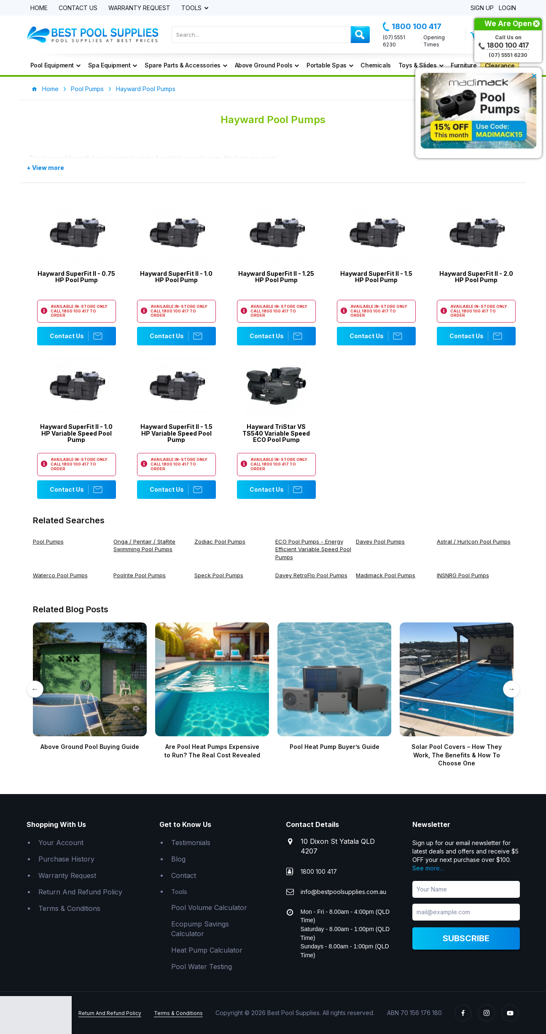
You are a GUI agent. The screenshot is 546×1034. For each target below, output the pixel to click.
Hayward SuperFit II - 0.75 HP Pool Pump (76, 276)
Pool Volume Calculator (209, 907)
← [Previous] (35, 688)
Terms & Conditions (69, 908)
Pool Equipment (55, 65)
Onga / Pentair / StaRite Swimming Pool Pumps (144, 545)
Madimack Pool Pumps (385, 575)
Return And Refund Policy (80, 892)
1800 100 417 (412, 26)
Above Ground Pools (267, 65)
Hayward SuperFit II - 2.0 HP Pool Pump (476, 276)
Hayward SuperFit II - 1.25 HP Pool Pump (276, 276)
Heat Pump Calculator (206, 950)
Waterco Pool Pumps (60, 575)
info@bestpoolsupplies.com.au (343, 891)
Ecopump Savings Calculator (200, 929)
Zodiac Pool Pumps (219, 541)
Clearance (500, 65)
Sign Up (482, 8)
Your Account (60, 842)
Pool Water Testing (201, 966)
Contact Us (78, 8)
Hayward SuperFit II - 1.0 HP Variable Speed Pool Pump (76, 433)
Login (507, 8)
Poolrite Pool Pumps (139, 575)
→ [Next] (511, 688)
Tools (192, 8)
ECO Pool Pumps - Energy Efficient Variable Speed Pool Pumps (313, 549)
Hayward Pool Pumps (145, 88)
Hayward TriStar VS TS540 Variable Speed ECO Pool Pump (276, 433)
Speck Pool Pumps (218, 575)
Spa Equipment (112, 65)
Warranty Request (139, 8)
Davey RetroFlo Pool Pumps (311, 575)
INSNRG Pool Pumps (463, 575)
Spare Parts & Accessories (186, 65)
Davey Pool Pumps (380, 541)
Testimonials (190, 842)
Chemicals (375, 65)
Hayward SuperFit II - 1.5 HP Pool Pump (376, 276)
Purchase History (66, 859)
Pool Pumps (87, 88)
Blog (178, 859)
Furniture (463, 65)
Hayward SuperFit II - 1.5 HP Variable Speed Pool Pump (176, 433)
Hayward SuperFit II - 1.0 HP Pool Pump (176, 276)
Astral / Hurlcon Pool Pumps (474, 541)
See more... (428, 868)
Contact (183, 875)
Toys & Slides (420, 65)
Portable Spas (330, 65)
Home (39, 8)
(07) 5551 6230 (394, 41)
